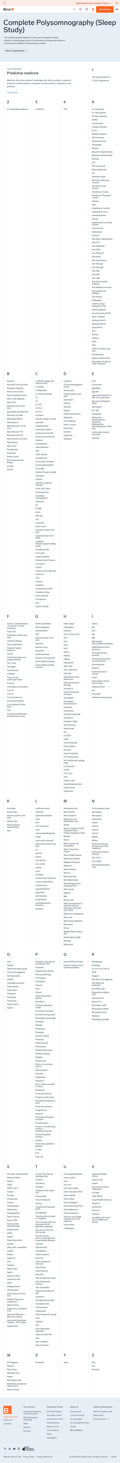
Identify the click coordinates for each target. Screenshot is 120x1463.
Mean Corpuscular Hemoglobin (71, 844)
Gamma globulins (42, 627)
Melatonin (68, 866)
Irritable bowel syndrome (102, 697)
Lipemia (38, 853)
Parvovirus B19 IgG (43, 974)
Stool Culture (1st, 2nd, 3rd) (16, 1294)
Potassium (39, 1081)
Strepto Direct (13, 1305)
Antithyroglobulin (99, 310)
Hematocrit (68, 688)
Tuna (37, 1338)
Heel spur (68, 673)
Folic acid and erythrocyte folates (14, 678)
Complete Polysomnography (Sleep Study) (45, 543)
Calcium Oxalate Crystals (45, 419)
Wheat (9, 1376)
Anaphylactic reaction (101, 208)
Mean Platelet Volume (73, 855)
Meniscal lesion (70, 869)
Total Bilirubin (40, 1251)
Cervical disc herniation (44, 461)
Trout (37, 1318)
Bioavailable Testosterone (17, 412)
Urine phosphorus (71, 1213)
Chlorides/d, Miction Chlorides (43, 484)
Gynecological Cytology (44, 661)
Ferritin (10, 654)
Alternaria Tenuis (98, 177)
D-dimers (67, 381)
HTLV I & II (68, 773)
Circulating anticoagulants (41, 497)
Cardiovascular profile (44, 433)
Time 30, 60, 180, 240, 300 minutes (44, 1231)
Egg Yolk (95, 392)
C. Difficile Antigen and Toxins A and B (44, 382)
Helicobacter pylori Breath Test (71, 678)
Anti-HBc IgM (97, 267)
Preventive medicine (43, 1106)
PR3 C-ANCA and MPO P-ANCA (45, 1085)
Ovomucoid (11, 1001)
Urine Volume (69, 1225)
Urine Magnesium (71, 1209)
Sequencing (12, 1209)
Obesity (10, 965)
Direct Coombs (70, 424)
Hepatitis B (68, 718)
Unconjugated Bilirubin (73, 1174)
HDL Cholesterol (70, 670)
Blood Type (11, 446)
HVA (65, 777)
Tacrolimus (39, 1183)
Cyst (37, 603)
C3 (36, 397)
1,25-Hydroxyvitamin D (101, 77)
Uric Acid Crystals (71, 1188)
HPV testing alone (71, 757)
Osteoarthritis (12, 986)
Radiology (96, 965)
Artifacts (95, 338)
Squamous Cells (13, 1279)
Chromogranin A (42, 492)
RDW (94, 972)
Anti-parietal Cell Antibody (99, 292)
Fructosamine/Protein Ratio (16, 705)
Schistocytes (12, 1199)
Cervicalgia (39, 468)
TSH (37, 1325)
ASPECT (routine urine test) (101, 350)
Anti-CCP (96, 242)
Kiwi (8, 830)
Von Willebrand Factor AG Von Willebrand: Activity (101, 1219)
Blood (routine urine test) (17, 439)
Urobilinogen (69, 1228)
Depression (68, 400)
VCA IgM (95, 1193)
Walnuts (10, 1366)
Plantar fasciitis (41, 1043)
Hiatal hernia (69, 728)
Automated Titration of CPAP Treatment (101, 363)
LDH (37, 822)
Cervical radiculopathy (44, 465)
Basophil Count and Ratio (17, 385)
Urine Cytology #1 (71, 1202)
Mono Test (68, 917)
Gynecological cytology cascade (44, 666)
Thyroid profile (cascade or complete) (45, 1217)
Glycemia (39, 643)
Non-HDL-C (97, 858)
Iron (93, 690)
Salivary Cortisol (13, 1177)
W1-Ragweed (12, 1362)
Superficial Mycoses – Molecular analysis (16, 1315)
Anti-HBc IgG (97, 264)
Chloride (38, 479)
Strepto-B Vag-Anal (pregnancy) (15, 1300)
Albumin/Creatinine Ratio (102, 152)
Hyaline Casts (69, 780)
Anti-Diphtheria (98, 246)
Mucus (66, 928)
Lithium (38, 857)
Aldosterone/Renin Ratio (102, 155)
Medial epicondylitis (72, 858)
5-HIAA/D (39, 109)
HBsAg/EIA (68, 663)
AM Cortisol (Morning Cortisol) (100, 181)
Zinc (93, 1366)
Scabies (10, 1192)
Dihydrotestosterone (72, 414)
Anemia (95, 219)
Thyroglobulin (40, 1213)
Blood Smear (12, 442)
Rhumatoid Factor (99, 1012)
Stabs (9, 1283)
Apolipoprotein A (99, 320)
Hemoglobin (69, 698)
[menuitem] (8, 9)
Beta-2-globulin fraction (17, 395)
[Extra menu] (117, 9)
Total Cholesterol (42, 1254)
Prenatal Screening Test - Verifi (45, 1102)
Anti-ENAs (96, 257)
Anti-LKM (96, 278)
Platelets (39, 1057)
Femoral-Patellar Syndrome (14, 649)
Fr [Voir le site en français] (74, 9)
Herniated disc (70, 725)
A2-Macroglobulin (99, 116)
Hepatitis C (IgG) (70, 721)
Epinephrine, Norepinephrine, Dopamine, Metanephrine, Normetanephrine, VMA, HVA (102, 423)
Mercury (67, 873)
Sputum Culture (13, 1276)
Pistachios (39, 1039)
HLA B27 (67, 735)
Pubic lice (39, 1157)
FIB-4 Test (11, 663)
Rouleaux (95, 1016)
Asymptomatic (98, 354)
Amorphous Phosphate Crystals (101, 196)
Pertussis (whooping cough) (43, 1006)
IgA (93, 627)
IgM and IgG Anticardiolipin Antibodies (102, 642)
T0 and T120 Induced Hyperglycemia (44, 1175)
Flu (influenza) (13, 670)
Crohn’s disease (41, 596)
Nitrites (95, 837)
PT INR (38, 1150)
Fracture (10, 683)
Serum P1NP (12, 1220)
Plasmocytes (40, 1046)
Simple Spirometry (14, 1240)
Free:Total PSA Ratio (15, 701)
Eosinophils (96, 414)
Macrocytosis (69, 812)
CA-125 (38, 404)
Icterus (95, 624)
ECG (94, 381)
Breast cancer (13, 456)
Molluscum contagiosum (74, 914)
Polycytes (39, 1073)
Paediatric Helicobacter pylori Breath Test (45, 963)
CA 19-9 (38, 412)
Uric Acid (67, 1185)
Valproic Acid (97, 1180)
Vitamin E (96, 1214)
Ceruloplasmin (41, 458)
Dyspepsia (68, 435)
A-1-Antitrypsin (98, 109)
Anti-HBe (96, 271)
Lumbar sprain (41, 885)
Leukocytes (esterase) (44, 840)
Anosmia (95, 235)
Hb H (66, 645)
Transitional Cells (42, 1304)
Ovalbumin (11, 993)
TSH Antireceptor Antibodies (42, 1330)
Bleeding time (12, 422)
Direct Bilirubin (70, 421)
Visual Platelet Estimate (101, 1200)
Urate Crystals (69, 1177)
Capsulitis (39, 422)
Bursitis (10, 469)
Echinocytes (97, 385)
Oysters (10, 1008)
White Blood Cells (14, 1380)
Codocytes (39, 523)
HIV (65, 732)
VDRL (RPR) (97, 1196)
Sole (9, 1261)
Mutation (67, 941)
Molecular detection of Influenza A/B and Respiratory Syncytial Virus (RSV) (73, 906)
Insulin (94, 677)
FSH (9, 710)
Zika (93, 1362)
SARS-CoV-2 (12, 1188)
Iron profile (96, 694)
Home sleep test (70, 743)
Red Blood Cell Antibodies (98, 984)
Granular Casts (41, 647)
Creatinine (39, 585)
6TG (65, 109)
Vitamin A (96, 1203)
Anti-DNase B (97, 253)
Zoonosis (95, 1369)
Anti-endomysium (99, 260)
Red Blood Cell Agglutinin (102, 979)
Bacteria (10, 381)
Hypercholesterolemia (73, 784)
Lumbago (39, 874)
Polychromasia (41, 1070)
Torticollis (39, 1244)
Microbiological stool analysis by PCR (72, 884)
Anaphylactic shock (100, 212)
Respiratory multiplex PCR (100, 993)
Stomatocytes (12, 1290)
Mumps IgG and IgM (72, 937)
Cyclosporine (40, 599)
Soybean (10, 1265)
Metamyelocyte (70, 876)
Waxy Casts (12, 1369)
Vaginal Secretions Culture (99, 1175)
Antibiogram (97, 300)
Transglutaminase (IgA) (44, 1300)
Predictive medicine (43, 1094)
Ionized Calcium (98, 687)
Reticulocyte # (98, 998)
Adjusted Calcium (99, 141)
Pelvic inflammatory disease (43, 997)
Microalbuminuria (71, 880)
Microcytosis (69, 889)
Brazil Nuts (11, 453)
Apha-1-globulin (98, 317)
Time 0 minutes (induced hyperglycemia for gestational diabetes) (45, 1224)
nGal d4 (95, 833)
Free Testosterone (14, 697)
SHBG (9, 1233)
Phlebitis (38, 1025)
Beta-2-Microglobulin (16, 399)
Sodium (10, 1251)
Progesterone (41, 1110)
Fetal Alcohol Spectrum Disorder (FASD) (16, 658)
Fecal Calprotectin (14, 644)
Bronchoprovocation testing (15, 461)
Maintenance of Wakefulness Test (71, 820)
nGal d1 (95, 822)
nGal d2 (95, 826)
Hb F (66, 641)
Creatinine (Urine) (42, 592)
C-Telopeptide (41, 390)
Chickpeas (39, 476)
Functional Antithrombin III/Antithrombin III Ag (17, 715)
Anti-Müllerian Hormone (101, 287)
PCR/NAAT (40, 981)
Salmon (10, 1181)
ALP (93, 162)
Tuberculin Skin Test (43, 1334)
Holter (66, 739)
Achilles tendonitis (99, 127)
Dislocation (68, 428)
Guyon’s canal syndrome (45, 658)
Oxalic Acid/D (13, 1004)
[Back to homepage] (9, 1411)
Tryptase (39, 1321)
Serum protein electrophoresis (13, 1225)
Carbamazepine (41, 426)
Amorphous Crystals (100, 192)
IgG (93, 634)
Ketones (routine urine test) (16, 816)
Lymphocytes (40, 899)
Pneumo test (40, 1061)
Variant (95, 1183)
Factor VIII (11, 631)
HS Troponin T (69, 766)
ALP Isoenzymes (98, 166)
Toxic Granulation (42, 1287)
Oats (9, 962)
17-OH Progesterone (100, 80)
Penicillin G (39, 1002)
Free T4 (10, 694)
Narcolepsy (96, 812)
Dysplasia (68, 439)
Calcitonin (39, 415)
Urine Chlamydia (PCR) (73, 1192)
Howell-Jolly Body (71, 753)
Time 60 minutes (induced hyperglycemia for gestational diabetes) (45, 1238)
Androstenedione (99, 215)
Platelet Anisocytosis (43, 1050)
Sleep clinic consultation (17, 1247)
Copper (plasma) (42, 556)
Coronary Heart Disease (45, 560)
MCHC (66, 840)
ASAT (94, 341)
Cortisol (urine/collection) (45, 571)
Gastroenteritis (41, 631)
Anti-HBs (95, 274)
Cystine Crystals (41, 606)
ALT (93, 173)
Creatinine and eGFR (44, 589)
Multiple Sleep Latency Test (73, 932)
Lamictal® (39, 812)
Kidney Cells (12, 821)
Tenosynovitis (40, 1196)
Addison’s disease (99, 134)
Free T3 (10, 690)
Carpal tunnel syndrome (45, 437)
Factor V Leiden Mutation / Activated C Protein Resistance (17, 626)
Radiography (97, 962)
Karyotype (11, 808)
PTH (37, 1153)
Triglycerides (40, 1311)
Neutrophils (96, 819)
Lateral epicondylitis (43, 815)
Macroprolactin (70, 815)
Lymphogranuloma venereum (42, 904)
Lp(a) (37, 871)
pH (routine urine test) (44, 1011)
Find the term (12, 92)
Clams (37, 512)
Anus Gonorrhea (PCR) (101, 313)
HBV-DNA (68, 666)
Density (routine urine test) (72, 395)
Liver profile (40, 864)
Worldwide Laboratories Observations (17, 1385)
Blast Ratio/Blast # (15, 419)
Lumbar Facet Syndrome (45, 878)
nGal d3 (95, 830)
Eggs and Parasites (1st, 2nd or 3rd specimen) (101, 396)
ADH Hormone (98, 137)
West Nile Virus (13, 1373)
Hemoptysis (68, 711)
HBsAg (67, 659)
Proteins (38, 1140)
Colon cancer (40, 526)
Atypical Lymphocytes (101, 358)
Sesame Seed (12, 1229)
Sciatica (10, 1202)
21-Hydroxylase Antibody (17, 109)
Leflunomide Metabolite (45, 833)
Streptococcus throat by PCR (17, 1310)
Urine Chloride (69, 1195)
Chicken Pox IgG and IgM (45, 472)
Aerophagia (96, 145)
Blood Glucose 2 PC (15, 435)
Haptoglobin (69, 627)
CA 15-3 (38, 408)
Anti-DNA (96, 249)
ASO (94, 345)
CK (36, 505)
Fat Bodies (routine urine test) (17, 636)
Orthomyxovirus (13, 976)
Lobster (38, 867)
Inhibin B (95, 668)
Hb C (66, 638)
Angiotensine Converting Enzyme (102, 223)
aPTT (94, 331)
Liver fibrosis (40, 860)
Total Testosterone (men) (45, 1278)
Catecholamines (42, 447)
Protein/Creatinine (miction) (43, 1135)
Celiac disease (41, 454)
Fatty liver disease (14, 641)
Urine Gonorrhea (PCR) (73, 1206)
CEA (37, 451)
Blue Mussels (12, 449)
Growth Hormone (42, 654)
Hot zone (67, 750)
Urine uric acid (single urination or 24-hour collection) (72, 1219)
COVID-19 (39, 574)
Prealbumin (40, 1090)
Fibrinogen (11, 667)
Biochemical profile (15, 415)
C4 (36, 401)
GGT (37, 634)
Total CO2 (39, 1258)
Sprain (9, 1272)
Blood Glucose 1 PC (15, 432)
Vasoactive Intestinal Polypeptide (100, 1188)
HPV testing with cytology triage (74, 761)
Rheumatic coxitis (99, 1005)
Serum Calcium (13, 1217)
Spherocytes (12, 1269)
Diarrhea (67, 407)
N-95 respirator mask (101, 808)
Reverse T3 (96, 1002)
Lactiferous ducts (42, 808)
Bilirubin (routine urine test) (16, 407)
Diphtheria (68, 417)
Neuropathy (97, 815)
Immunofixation (98, 664)
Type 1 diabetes (41, 1341)
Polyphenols (40, 1077)
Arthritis (95, 334)
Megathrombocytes (72, 862)
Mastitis (67, 836)
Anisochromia (97, 228)
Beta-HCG (11, 402)
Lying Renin (40, 892)
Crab (37, 578)
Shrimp (10, 1237)
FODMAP (11, 674)
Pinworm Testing (42, 1036)
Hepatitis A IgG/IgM (72, 714)
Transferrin (39, 1297)
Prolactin (39, 1114)
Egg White (96, 388)
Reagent (95, 976)
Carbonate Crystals (43, 429)
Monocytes (68, 924)
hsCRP (66, 770)
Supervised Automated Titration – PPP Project (16, 1321)
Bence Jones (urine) (15, 392)
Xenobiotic (39, 1362)
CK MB (38, 508)
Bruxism (10, 466)
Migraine (67, 893)
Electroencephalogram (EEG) (101, 402)
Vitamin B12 (97, 1207)
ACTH (94, 130)
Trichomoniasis (41, 1307)
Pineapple (39, 1032)
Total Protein (40, 1267)
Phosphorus (40, 1029)
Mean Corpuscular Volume (71, 850)
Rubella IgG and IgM (100, 1019)
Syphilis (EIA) (12, 1326)
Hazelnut (67, 631)
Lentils (38, 837)
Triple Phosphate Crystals (45, 1314)
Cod (37, 519)
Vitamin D (96, 1210)
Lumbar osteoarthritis (44, 882)
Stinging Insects (13, 1286)
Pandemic (39, 967)
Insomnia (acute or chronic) (99, 673)
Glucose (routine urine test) (44, 639)
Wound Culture (13, 1389)
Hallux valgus (69, 624)
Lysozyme (39, 909)
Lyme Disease (41, 896)
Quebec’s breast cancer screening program (73, 966)
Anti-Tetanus (97, 297)
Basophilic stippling (15, 388)
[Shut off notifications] (117, 3)
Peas (37, 989)
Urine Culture (69, 1199)
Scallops (10, 1195)
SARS (9, 1185)
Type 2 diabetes (42, 1345)
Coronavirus (40, 564)
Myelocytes (68, 944)
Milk (65, 896)
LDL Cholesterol (41, 826)
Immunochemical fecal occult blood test (101, 660)
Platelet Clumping (42, 1054)
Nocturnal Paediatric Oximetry (100, 853)
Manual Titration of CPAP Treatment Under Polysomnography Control (74, 830)
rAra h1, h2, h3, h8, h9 (100, 969)
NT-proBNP (97, 861)
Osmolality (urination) (15, 983)
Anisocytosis (97, 232)
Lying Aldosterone (42, 889)
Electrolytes (97, 407)
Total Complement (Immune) (42, 1263)
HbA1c (66, 652)
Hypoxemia (68, 791)
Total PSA (39, 1274)
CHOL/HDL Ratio (42, 488)
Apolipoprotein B (99, 324)
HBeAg (67, 655)
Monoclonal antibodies (73, 921)
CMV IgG (39, 516)
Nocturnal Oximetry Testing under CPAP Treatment (100, 846)
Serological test (13, 1213)
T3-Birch (39, 1180)
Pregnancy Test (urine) (44, 1097)
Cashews (39, 440)
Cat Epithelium (41, 444)
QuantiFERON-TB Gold (73, 962)
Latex (37, 819)
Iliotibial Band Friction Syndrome (101, 648)
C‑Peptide (39, 387)
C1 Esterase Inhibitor (43, 394)
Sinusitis (10, 1244)
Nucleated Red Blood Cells (101, 866)
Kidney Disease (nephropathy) (13, 826)
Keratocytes (12, 812)
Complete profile (42, 549)
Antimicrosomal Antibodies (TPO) (99, 305)
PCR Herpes (40, 978)
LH (36, 850)
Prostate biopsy (41, 1123)
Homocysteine (69, 746)
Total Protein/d (41, 1271)
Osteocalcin (12, 990)
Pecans (38, 992)
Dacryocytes (69, 390)
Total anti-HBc (41, 1247)
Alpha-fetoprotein (99, 170)
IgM (93, 638)
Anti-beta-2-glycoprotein (102, 239)
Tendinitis (39, 1187)
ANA (94, 205)
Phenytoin (39, 1021)
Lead (37, 830)
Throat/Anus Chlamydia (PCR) (45, 1208)
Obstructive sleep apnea (17, 969)
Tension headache (42, 1200)
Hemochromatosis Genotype (71, 693)
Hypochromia (69, 787)
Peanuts (38, 985)
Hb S (66, 648)
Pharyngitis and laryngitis (45, 1018)
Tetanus (38, 1203)
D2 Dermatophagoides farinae (73, 386)
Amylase (95, 201)
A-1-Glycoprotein (99, 113)
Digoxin (67, 410)
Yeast (66, 1362)
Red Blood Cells (98, 989)
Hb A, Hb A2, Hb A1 (72, 634)
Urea (66, 1181)
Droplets (67, 432)
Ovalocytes (11, 997)
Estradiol (95, 438)
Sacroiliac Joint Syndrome (17, 1174)
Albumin (95, 148)
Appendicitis (97, 327)
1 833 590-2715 (10, 1417)
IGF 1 (94, 631)
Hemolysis (68, 707)
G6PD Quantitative (43, 624)
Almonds (95, 159)
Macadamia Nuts (71, 808)
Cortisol (38, 567)
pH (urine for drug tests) (45, 1014)
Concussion (40, 553)
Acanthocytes (97, 123)
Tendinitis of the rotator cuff (44, 1191)
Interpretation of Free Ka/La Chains (100, 682)
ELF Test (95, 410)
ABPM (94, 120)
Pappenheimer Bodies (44, 971)
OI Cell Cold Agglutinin (16, 972)
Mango (66, 825)
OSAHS (10, 979)
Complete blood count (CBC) (44, 537)
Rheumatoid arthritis (100, 1009)
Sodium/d (11, 1258)
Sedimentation (13, 1206)
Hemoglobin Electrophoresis (70, 702)
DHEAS (67, 403)
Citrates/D (39, 501)
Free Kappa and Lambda (17, 687)
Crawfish (39, 581)
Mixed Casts (69, 900)
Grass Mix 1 (40, 651)
